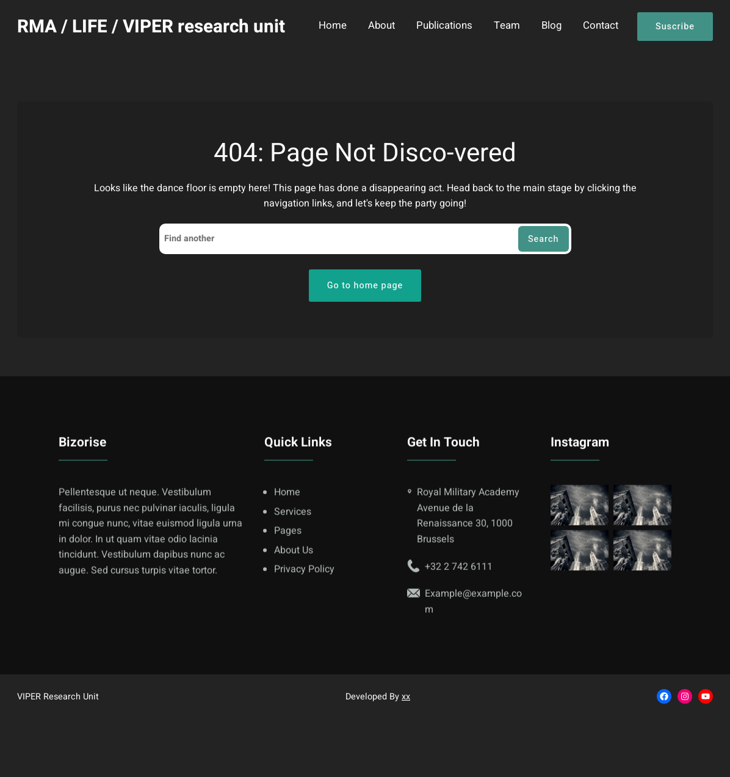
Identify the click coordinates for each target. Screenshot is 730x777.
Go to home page (365, 285)
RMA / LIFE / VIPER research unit (151, 26)
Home (333, 26)
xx (406, 696)
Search (543, 239)
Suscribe (675, 26)
